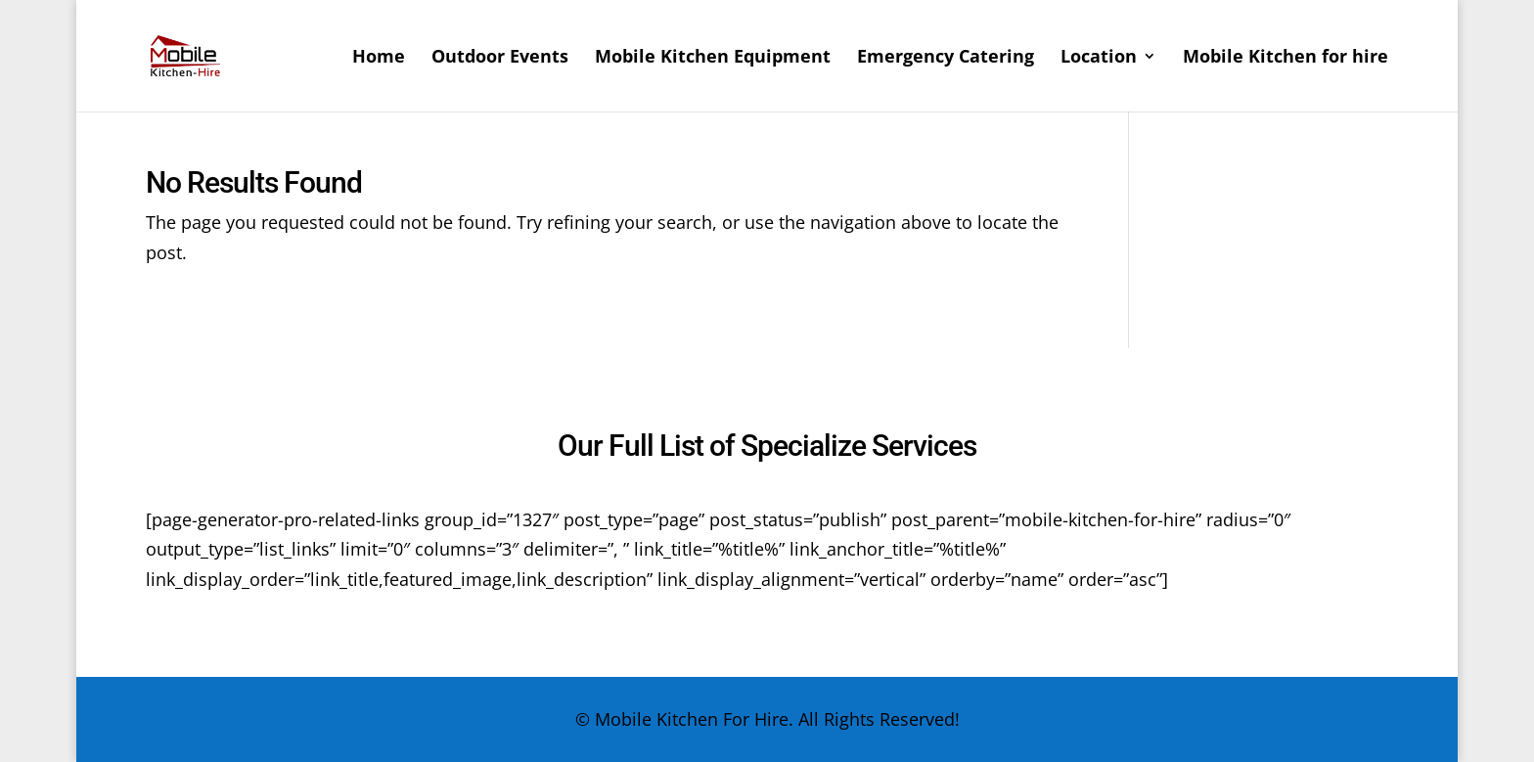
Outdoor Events (499, 58)
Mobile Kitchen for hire (1285, 58)
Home (378, 58)
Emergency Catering (945, 58)
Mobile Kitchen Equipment (713, 58)
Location (1098, 58)
